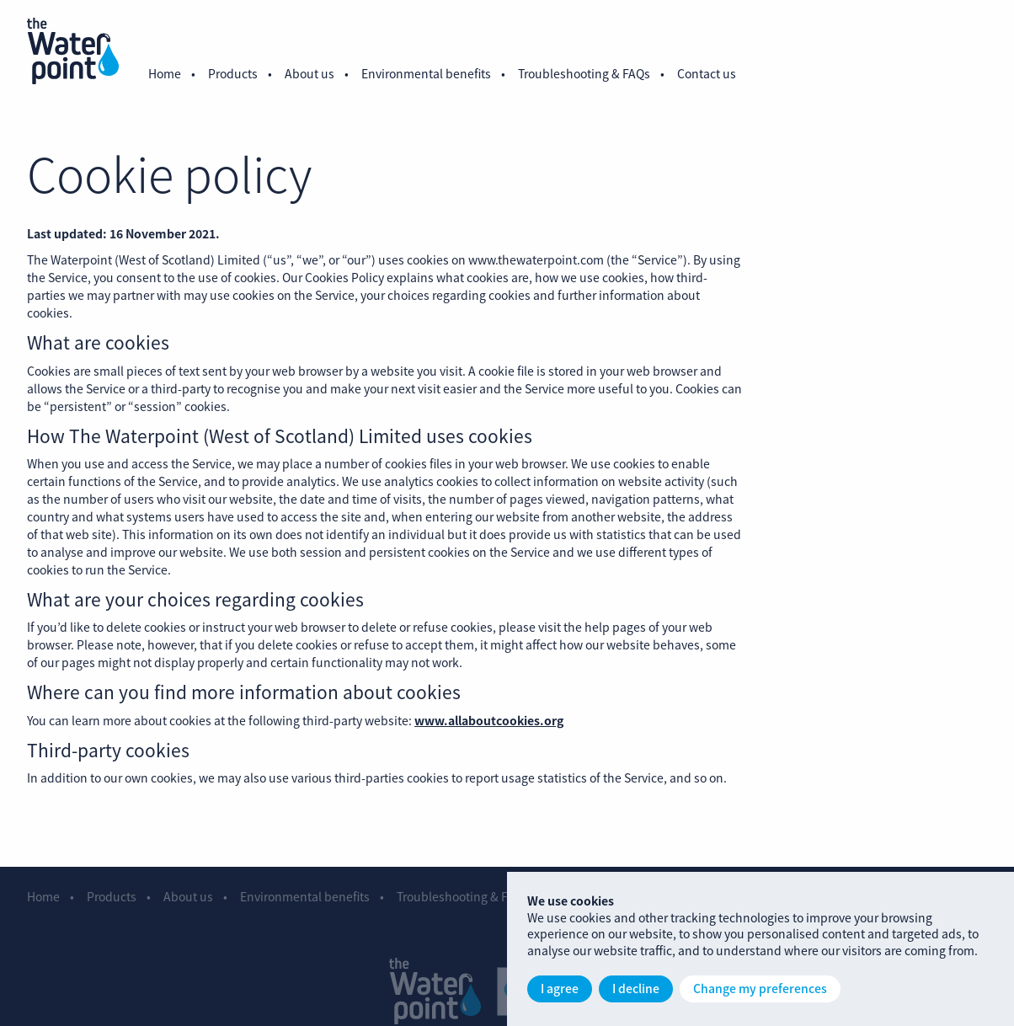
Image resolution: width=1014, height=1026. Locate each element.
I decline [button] (635, 988)
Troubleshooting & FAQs (584, 73)
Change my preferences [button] (760, 988)
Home (164, 73)
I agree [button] (560, 988)
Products (233, 73)
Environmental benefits (426, 73)
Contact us (706, 73)
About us (309, 73)
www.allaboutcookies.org (488, 727)
